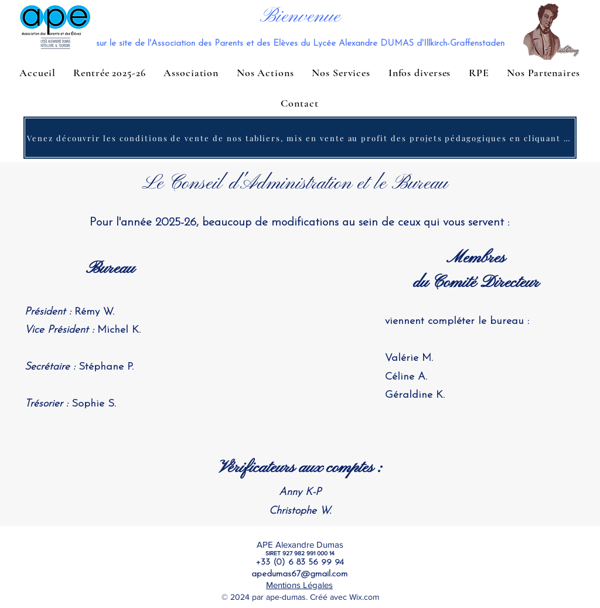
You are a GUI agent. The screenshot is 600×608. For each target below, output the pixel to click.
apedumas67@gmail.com (299, 574)
